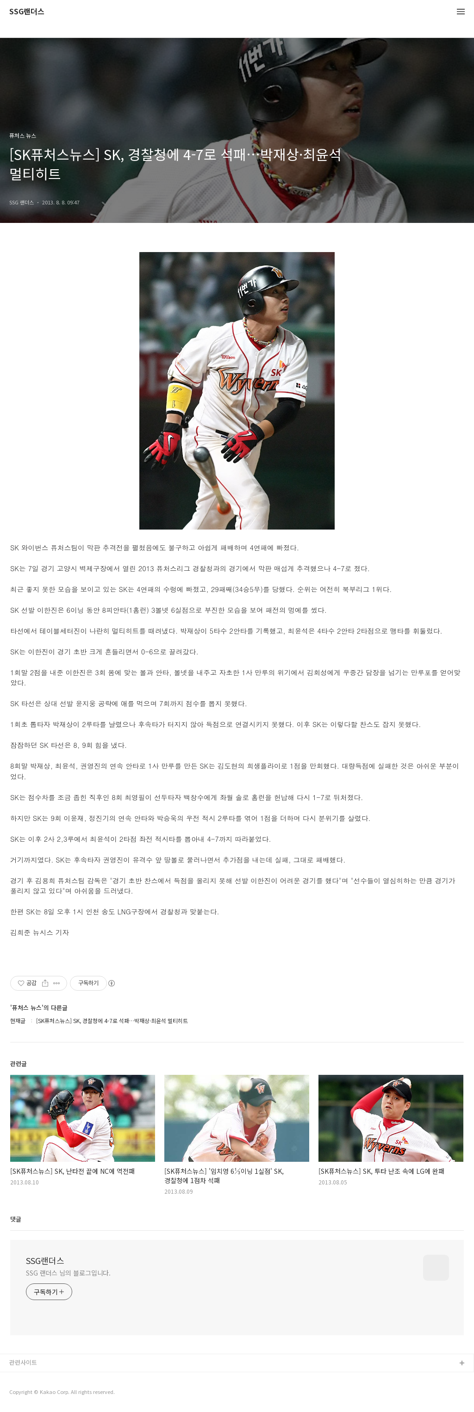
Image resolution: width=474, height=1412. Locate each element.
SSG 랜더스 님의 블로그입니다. (68, 1272)
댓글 (15, 1219)
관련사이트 (23, 1362)
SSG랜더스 (26, 12)
